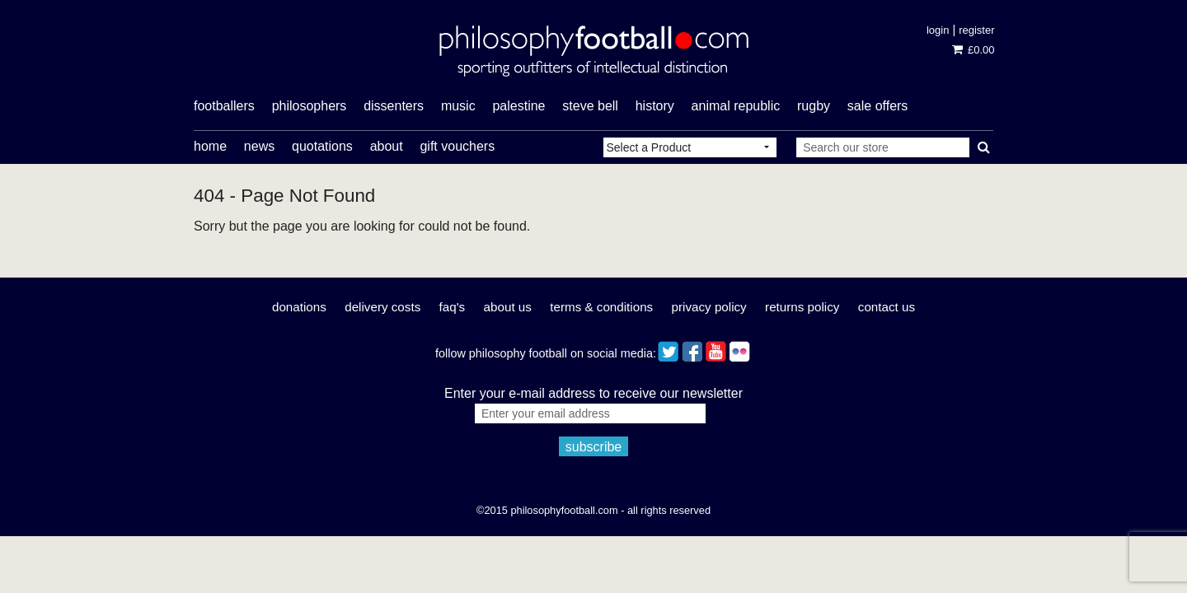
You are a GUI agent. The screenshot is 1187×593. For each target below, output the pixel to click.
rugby (813, 106)
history (655, 106)
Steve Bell (590, 106)
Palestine (518, 106)
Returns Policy (802, 307)
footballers (224, 106)
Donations (299, 307)
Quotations (322, 146)
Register (976, 30)
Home (210, 146)
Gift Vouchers (457, 146)
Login (938, 30)
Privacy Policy (709, 307)
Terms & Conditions (601, 307)
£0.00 (973, 50)
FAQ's (452, 307)
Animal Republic (736, 106)
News (259, 146)
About (386, 146)
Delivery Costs (382, 307)
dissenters (394, 106)
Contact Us (886, 307)
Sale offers (877, 106)
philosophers (309, 106)
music (458, 106)
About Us (508, 307)
